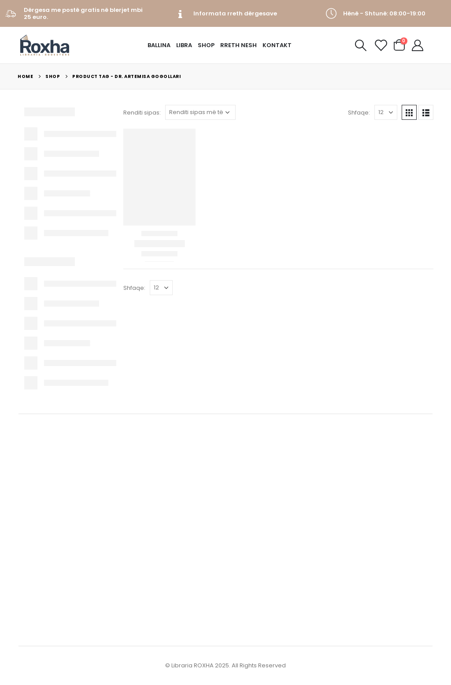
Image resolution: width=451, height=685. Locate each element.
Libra (184, 45)
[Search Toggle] (360, 45)
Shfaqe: (359, 112)
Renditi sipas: (142, 112)
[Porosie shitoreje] (200, 112)
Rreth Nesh (238, 45)
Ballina (159, 45)
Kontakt (277, 45)
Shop (206, 45)
